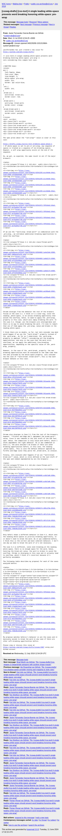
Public (26, 4)
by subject (52, 820)
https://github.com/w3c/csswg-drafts (18, 52)
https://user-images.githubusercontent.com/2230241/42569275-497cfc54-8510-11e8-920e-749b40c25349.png (29, 514)
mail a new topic (42, 818)
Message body (22, 22)
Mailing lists (17, 4)
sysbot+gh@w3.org (12, 36)
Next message (26, 24)
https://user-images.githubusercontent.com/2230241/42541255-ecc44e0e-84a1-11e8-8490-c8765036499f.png (29, 173)
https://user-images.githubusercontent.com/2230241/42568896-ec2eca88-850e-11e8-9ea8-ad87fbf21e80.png (29, 488)
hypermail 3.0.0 (33, 829)
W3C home (6, 4)
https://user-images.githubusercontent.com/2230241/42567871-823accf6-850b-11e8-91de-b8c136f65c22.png (29, 414)
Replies (13, 27)
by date (35, 820)
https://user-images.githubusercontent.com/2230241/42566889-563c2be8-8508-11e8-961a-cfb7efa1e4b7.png (29, 375)
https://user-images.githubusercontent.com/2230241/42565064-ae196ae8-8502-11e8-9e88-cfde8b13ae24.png (29, 285)
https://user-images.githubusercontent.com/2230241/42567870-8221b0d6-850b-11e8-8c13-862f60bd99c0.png (29, 408)
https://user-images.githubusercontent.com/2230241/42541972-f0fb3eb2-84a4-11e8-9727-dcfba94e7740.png (29, 205)
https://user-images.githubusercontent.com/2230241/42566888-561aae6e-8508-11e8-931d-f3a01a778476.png (29, 381)
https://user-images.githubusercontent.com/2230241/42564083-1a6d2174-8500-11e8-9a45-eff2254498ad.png (29, 259)
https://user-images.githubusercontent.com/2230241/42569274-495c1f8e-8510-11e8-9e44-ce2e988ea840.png (29, 508)
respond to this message (24, 818)
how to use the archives (18, 825)
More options (43, 22)
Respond (33, 22)
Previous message (40, 24)
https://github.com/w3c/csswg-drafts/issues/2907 (23, 647)
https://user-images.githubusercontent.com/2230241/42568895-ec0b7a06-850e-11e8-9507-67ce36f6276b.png (29, 476)
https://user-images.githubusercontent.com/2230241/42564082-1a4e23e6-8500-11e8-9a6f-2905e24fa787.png (29, 252)
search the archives (36, 825)
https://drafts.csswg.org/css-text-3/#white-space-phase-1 (27, 144)
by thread (43, 820)
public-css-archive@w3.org (42, 4)
